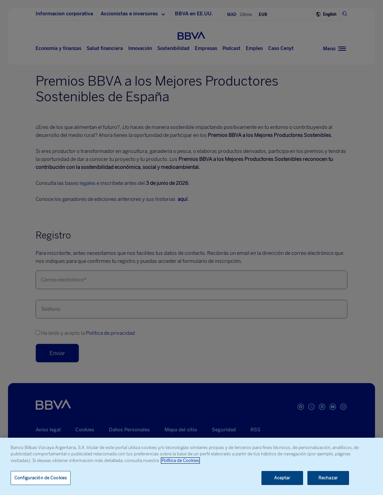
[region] (191, 466)
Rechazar (328, 477)
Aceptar (282, 477)
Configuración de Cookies (40, 477)
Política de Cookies (180, 460)
